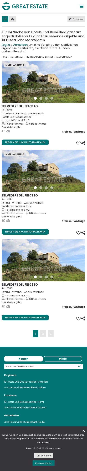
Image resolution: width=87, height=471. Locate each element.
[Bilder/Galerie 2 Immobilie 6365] (40, 98)
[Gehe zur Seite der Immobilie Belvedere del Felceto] (43, 82)
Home (4, 57)
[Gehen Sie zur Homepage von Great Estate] (25, 6)
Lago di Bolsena (64, 57)
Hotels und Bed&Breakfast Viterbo (26, 407)
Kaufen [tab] (23, 359)
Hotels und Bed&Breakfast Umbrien (27, 381)
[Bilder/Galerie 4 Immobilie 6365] (51, 98)
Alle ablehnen (43, 455)
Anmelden (20, 45)
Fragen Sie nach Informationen (25, 142)
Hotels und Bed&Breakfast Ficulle (25, 422)
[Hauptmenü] (81, 6)
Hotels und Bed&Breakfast (39, 57)
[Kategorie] (43, 366)
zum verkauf (16, 57)
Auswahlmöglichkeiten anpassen (43, 448)
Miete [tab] (63, 359)
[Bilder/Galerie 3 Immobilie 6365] (46, 98)
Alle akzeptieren (43, 463)
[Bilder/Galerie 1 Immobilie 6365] (35, 98)
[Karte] (12, 19)
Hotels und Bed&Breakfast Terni (25, 402)
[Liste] (5, 19)
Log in (6, 45)
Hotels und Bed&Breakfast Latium (26, 387)
